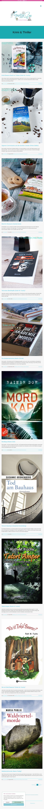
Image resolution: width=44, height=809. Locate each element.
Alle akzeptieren (14, 804)
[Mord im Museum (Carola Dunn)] (22, 189)
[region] (13, 799)
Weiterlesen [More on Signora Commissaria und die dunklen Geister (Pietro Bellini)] (40, 153)
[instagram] (20, 0)
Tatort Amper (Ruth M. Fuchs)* (11, 606)
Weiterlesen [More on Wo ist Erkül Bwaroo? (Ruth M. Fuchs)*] (40, 695)
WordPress (36, 794)
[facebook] (18, 0)
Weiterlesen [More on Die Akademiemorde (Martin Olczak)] (40, 366)
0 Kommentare (26, 83)
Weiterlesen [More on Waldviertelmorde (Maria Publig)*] (40, 779)
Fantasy (19, 695)
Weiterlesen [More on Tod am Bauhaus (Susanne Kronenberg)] (40, 534)
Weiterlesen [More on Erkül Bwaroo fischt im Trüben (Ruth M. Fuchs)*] (40, 83)
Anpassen (8, 802)
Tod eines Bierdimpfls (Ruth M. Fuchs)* (13, 290)
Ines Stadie (5, 83)
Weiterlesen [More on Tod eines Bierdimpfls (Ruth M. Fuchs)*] (40, 298)
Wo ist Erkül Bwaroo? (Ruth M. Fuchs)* (13, 687)
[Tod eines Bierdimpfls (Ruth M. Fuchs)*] (22, 262)
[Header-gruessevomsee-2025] (22, 9)
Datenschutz (32, 803)
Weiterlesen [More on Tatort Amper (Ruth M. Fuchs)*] (40, 614)
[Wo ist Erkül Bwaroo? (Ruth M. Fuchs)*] (22, 652)
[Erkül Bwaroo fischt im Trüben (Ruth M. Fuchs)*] (22, 57)
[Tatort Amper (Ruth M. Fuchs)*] (22, 571)
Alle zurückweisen (17, 802)
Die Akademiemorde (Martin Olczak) (13, 358)
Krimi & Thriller (20, 83)
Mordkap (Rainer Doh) (8, 442)
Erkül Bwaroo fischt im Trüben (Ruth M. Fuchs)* (16, 75)
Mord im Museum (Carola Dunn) (11, 224)
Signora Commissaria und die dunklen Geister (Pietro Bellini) (20, 145)
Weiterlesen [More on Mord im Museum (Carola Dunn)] (40, 232)
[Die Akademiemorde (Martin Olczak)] (22, 329)
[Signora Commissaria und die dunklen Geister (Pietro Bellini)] (22, 115)
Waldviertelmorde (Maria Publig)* (12, 771)
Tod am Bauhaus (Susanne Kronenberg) (14, 526)
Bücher (16, 83)
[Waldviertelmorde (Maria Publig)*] (22, 734)
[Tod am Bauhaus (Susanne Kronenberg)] (22, 488)
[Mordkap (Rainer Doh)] (22, 405)
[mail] (25, 0)
